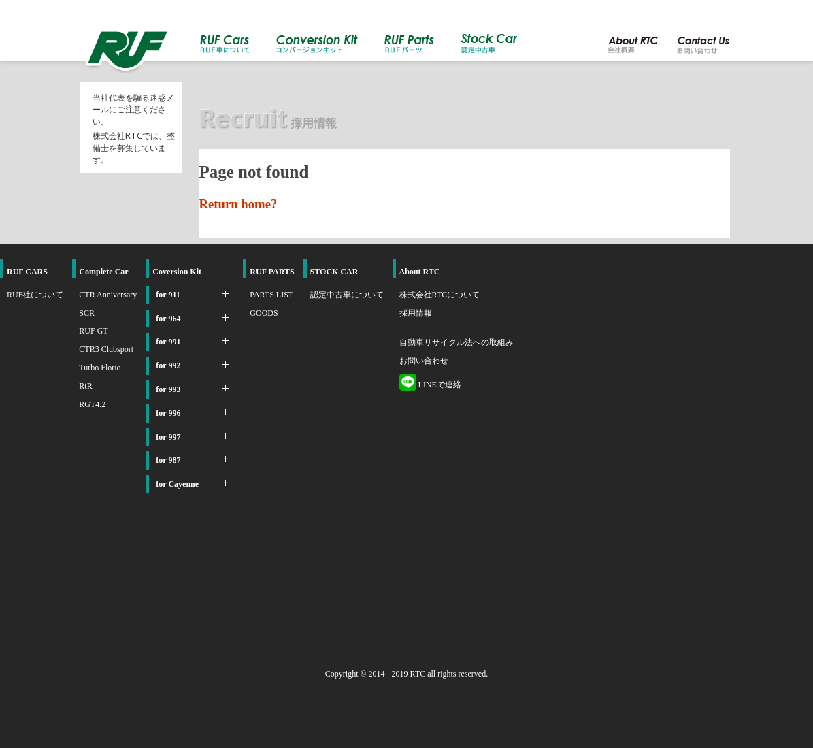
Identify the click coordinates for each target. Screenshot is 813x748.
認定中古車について (347, 294)
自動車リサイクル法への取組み (456, 342)
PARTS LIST (271, 294)
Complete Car (103, 271)
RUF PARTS (272, 271)
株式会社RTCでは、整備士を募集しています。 (134, 147)
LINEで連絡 (430, 384)
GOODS (264, 313)
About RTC (419, 271)
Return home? (238, 204)
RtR (85, 386)
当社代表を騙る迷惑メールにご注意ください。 (133, 109)
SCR (87, 313)
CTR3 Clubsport (106, 349)
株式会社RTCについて (439, 294)
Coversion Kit (176, 271)
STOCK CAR (334, 271)
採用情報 (415, 313)
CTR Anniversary (108, 294)
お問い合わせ (423, 360)
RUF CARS (27, 271)
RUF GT (93, 331)
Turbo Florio (99, 367)
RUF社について (35, 294)
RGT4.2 (92, 404)
